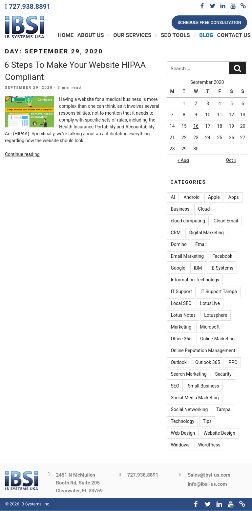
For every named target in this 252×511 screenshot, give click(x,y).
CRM (175, 233)
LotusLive (210, 304)
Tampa (223, 410)
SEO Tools (179, 35)
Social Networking (189, 410)
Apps (233, 197)
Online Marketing (217, 339)
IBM (198, 268)
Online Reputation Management (203, 351)
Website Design (219, 433)
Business (180, 209)
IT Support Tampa (218, 292)
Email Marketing (187, 256)
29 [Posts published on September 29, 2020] (184, 149)
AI (173, 197)
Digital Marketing (206, 233)
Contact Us (234, 35)
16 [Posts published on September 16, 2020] (196, 126)
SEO (175, 386)
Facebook (222, 256)
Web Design (183, 433)
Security (223, 374)
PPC (232, 363)
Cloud (204, 209)
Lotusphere (215, 315)
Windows (180, 445)
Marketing (181, 327)
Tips (207, 422)
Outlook (178, 363)
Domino (179, 245)
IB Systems (221, 268)
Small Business (203, 386)
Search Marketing (188, 374)
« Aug (183, 160)
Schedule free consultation (209, 22)
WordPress (209, 445)
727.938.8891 (29, 6)
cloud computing (188, 221)
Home (66, 35)
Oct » (231, 160)
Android (191, 197)
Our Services (135, 35)
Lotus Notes (183, 315)
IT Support (181, 292)
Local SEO (181, 304)
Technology (182, 422)
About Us (94, 35)
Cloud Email (226, 221)
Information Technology (195, 280)
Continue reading (22, 154)
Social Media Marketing (195, 398)
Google (178, 268)
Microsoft (210, 327)
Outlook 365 (207, 363)
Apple (214, 197)
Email (201, 245)
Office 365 (181, 339)
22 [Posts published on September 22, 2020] (184, 138)
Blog (206, 35)
